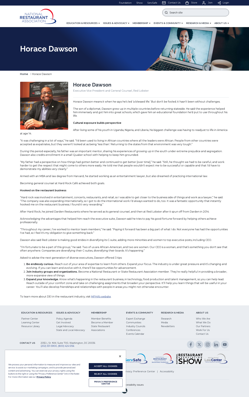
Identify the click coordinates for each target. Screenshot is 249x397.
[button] (83, 23)
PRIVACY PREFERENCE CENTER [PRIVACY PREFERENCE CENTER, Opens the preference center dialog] (105, 383)
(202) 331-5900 (49, 346)
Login (223, 2)
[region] (65, 371)
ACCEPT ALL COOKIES (105, 366)
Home (24, 74)
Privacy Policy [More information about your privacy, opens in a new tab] (44, 377)
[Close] (120, 356)
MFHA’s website (101, 296)
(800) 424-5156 (66, 346)
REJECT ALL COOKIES (105, 374)
